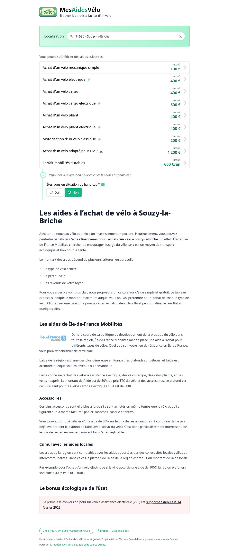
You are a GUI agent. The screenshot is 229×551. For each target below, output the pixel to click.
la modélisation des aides (64, 544)
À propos (103, 530)
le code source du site (93, 544)
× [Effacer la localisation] (180, 36)
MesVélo (80, 9)
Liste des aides (120, 530)
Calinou (174, 539)
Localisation (54, 36)
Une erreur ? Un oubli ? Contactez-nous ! (66, 530)
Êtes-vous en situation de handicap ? (73, 184)
